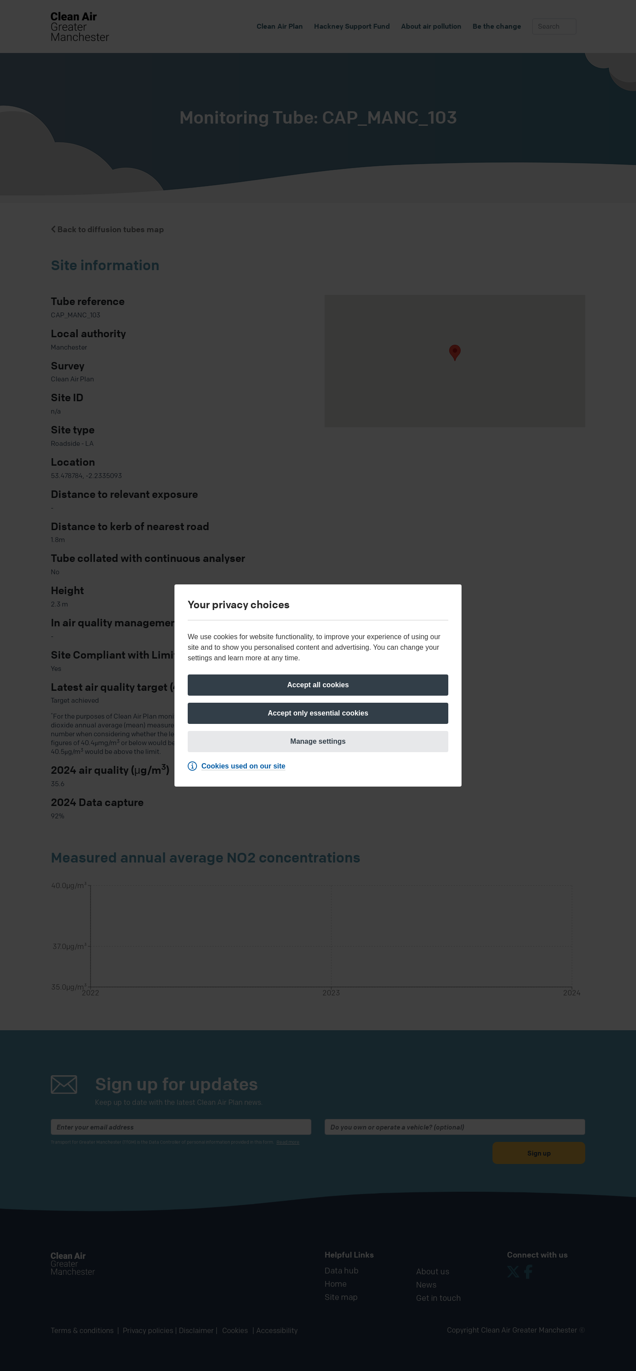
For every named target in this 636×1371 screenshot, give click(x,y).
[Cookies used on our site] (239, 766)
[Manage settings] (318, 741)
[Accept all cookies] (318, 685)
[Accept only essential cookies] (318, 713)
